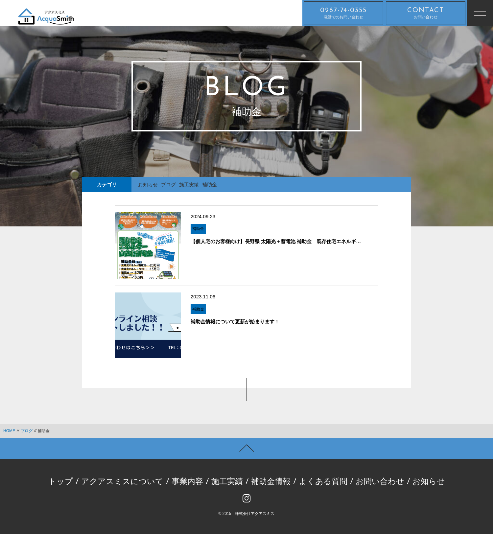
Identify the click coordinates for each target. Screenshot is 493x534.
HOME (9, 431)
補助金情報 (271, 482)
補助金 (209, 184)
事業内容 (187, 482)
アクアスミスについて (122, 482)
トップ (60, 482)
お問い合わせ (425, 13)
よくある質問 (323, 482)
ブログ (168, 184)
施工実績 (189, 184)
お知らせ (148, 184)
